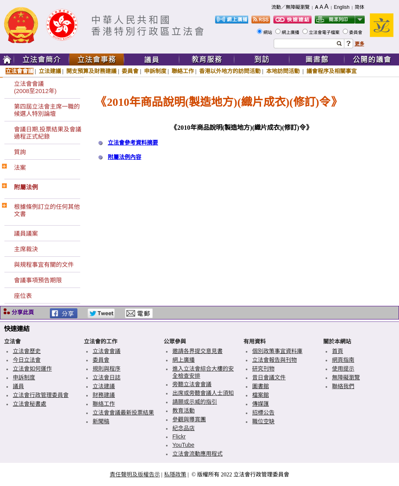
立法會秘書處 (29, 404)
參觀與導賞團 (189, 419)
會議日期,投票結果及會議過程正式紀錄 (47, 133)
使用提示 (343, 368)
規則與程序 (106, 368)
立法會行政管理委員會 (41, 395)
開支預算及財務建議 (91, 71)
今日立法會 (27, 360)
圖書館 (260, 386)
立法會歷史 (27, 351)
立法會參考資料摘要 (133, 143)
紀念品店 (183, 428)
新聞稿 (101, 421)
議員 (18, 386)
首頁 (337, 351)
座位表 (23, 295)
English (342, 7)
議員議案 (26, 233)
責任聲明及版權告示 (135, 474)
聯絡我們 (343, 386)
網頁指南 (343, 360)
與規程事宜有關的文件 (44, 264)
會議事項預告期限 (38, 280)
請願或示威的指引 (194, 402)
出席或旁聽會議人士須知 (203, 393)
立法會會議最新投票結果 (123, 412)
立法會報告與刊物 (274, 360)
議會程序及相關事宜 (331, 71)
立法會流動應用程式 (197, 453)
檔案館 (260, 395)
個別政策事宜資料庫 (277, 351)
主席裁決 (26, 249)
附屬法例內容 (124, 157)
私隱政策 (175, 474)
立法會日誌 (106, 377)
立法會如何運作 (32, 368)
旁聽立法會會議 (191, 384)
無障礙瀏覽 (346, 377)
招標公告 (263, 412)
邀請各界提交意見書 (197, 351)
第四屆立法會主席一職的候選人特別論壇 (47, 110)
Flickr (179, 436)
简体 (359, 7)
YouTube (183, 445)
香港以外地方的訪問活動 (230, 71)
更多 (359, 44)
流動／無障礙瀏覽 (290, 7)
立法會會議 (20, 71)
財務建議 (104, 395)
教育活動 (183, 410)
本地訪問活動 (283, 71)
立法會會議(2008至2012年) (35, 87)
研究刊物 (263, 368)
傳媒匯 (260, 404)
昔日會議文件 (269, 377)
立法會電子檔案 (325, 32)
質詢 (20, 152)
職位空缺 (263, 421)
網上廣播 (291, 32)
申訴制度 (155, 71)
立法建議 (50, 71)
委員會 (356, 32)
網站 (268, 32)
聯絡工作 (183, 71)
